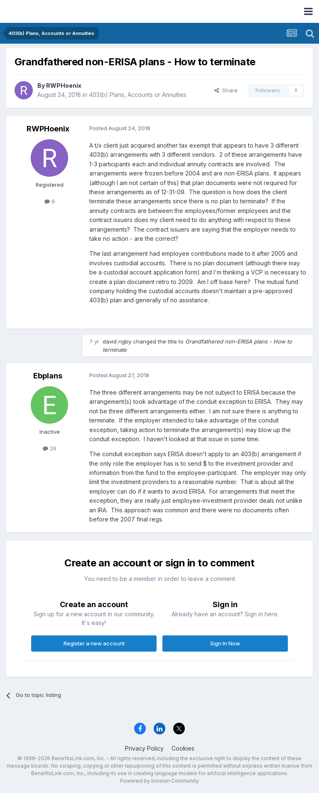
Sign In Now (225, 643)
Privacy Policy (144, 748)
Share (226, 90)
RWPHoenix (63, 85)
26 (49, 448)
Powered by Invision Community (159, 781)
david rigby (117, 341)
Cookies (183, 748)
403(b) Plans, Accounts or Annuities (137, 94)
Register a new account (94, 643)
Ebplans (47, 375)
